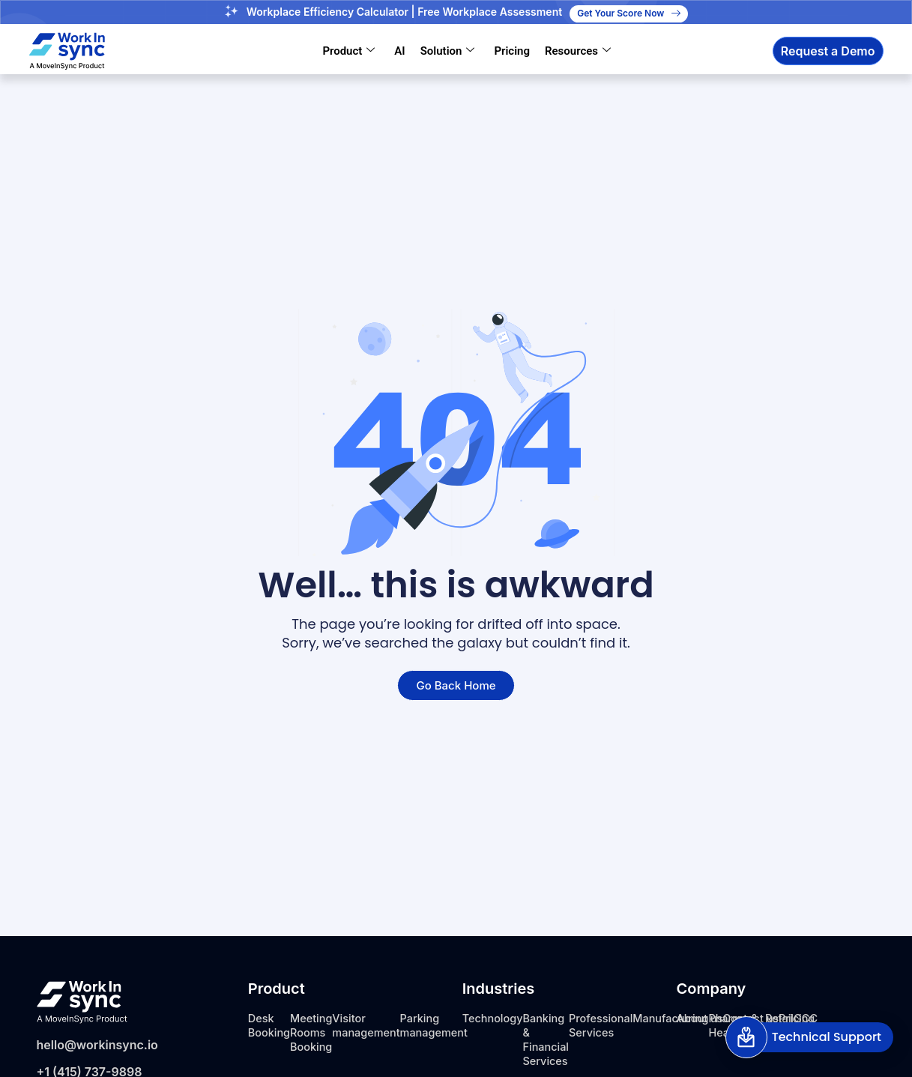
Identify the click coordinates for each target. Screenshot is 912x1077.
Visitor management (379, 1025)
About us (702, 1018)
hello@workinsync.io (97, 1044)
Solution (447, 51)
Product (348, 51)
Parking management (454, 1025)
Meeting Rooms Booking (318, 1032)
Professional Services (615, 1025)
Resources (578, 51)
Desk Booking (271, 1025)
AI (399, 51)
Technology (496, 1018)
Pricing (512, 51)
